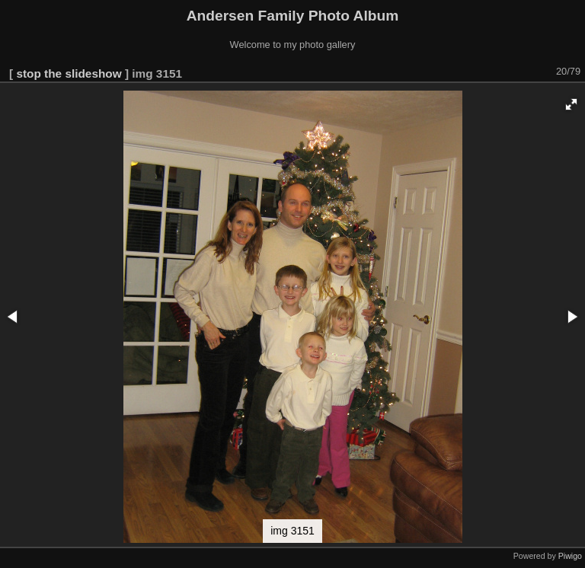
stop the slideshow (68, 73)
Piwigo (570, 555)
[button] (571, 104)
